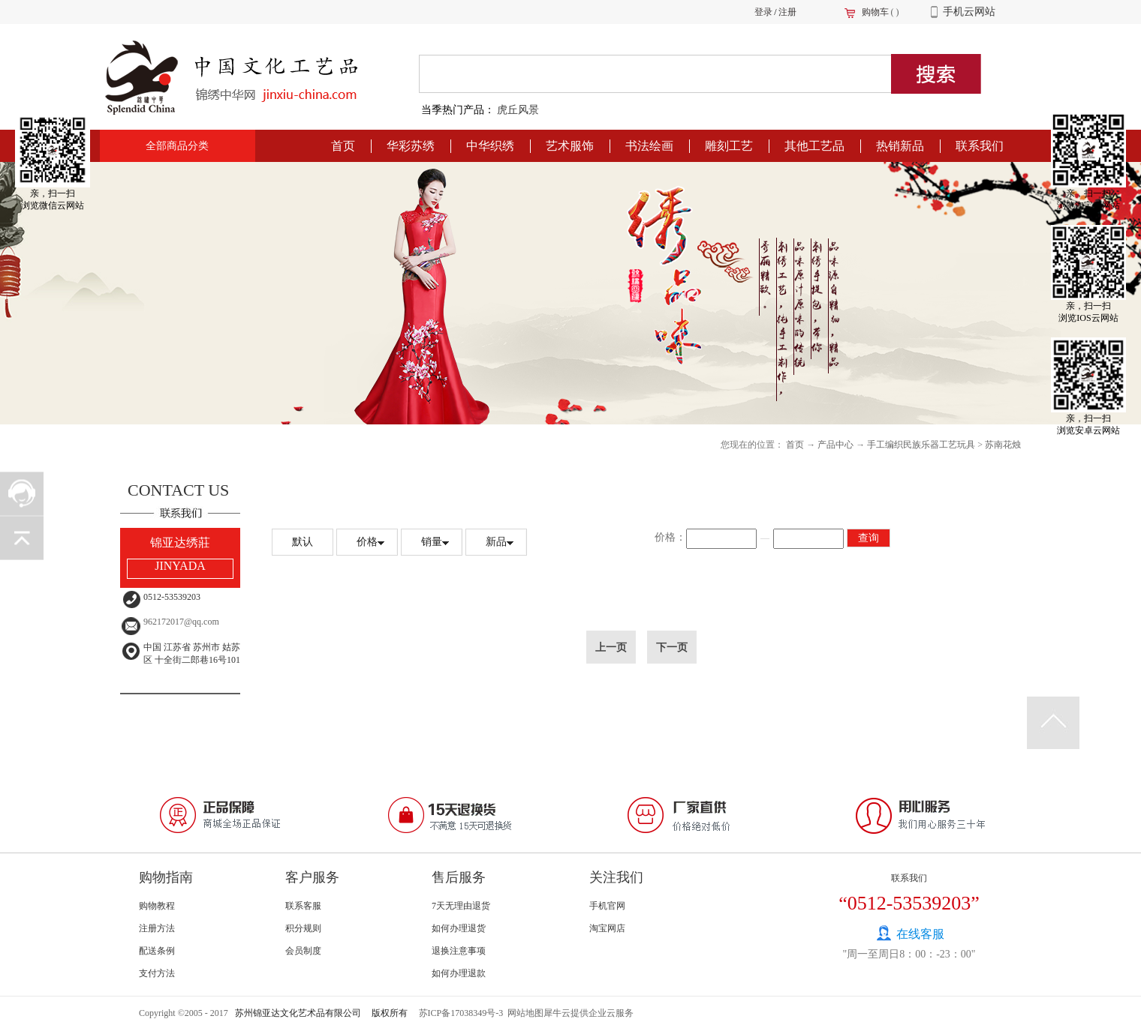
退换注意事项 (459, 951)
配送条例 (157, 951)
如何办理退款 (459, 973)
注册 (787, 12)
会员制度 (303, 951)
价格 (367, 541)
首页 (343, 145)
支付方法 (157, 973)
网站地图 (523, 1013)
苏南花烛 (1003, 444)
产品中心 (835, 444)
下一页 (672, 647)
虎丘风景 (518, 109)
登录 (763, 12)
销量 (431, 541)
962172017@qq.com (181, 621)
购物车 (875, 12)
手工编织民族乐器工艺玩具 (921, 444)
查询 (868, 538)
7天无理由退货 (461, 906)
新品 (496, 541)
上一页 (611, 647)
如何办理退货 (459, 928)
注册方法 (157, 928)
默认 (302, 541)
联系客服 (303, 906)
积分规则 (303, 928)
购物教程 (157, 906)
